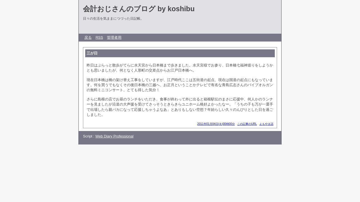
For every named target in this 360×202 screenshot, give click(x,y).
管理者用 (114, 37)
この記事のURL (247, 123)
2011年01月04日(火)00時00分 (216, 123)
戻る (88, 37)
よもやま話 (266, 123)
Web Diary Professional (114, 136)
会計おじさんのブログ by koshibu (139, 9)
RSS (99, 37)
